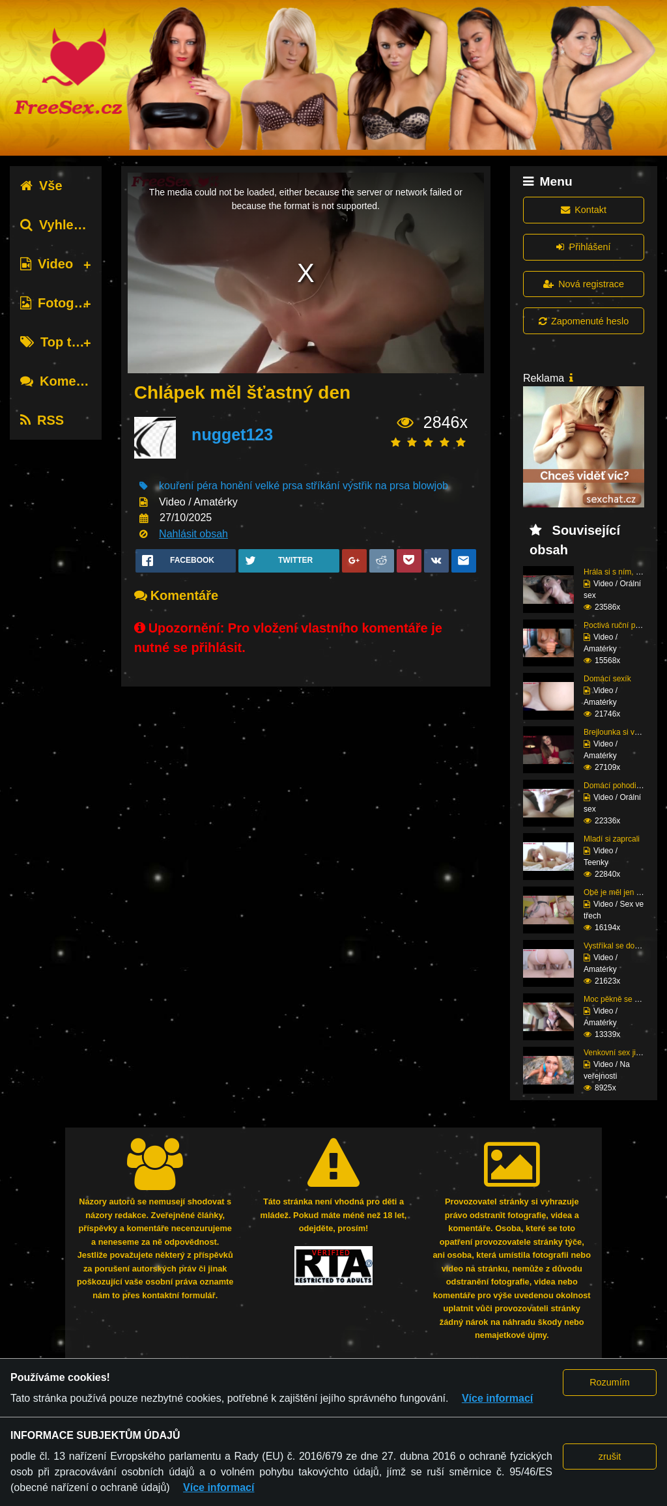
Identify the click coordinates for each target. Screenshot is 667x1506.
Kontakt (583, 210)
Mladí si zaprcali (612, 839)
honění (236, 485)
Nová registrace (583, 284)
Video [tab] (46, 264)
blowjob (430, 485)
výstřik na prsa (376, 485)
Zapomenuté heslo (584, 321)
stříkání (322, 485)
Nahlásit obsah (193, 533)
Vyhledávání (67, 225)
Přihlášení (583, 247)
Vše (41, 185)
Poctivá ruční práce (617, 625)
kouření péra (188, 485)
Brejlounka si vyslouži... (624, 732)
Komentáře (63, 381)
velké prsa (279, 485)
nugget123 (232, 434)
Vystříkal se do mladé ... (625, 945)
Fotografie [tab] (61, 303)
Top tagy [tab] (57, 342)
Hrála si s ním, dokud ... (625, 571)
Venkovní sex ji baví (618, 1052)
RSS (42, 420)
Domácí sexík (607, 678)
